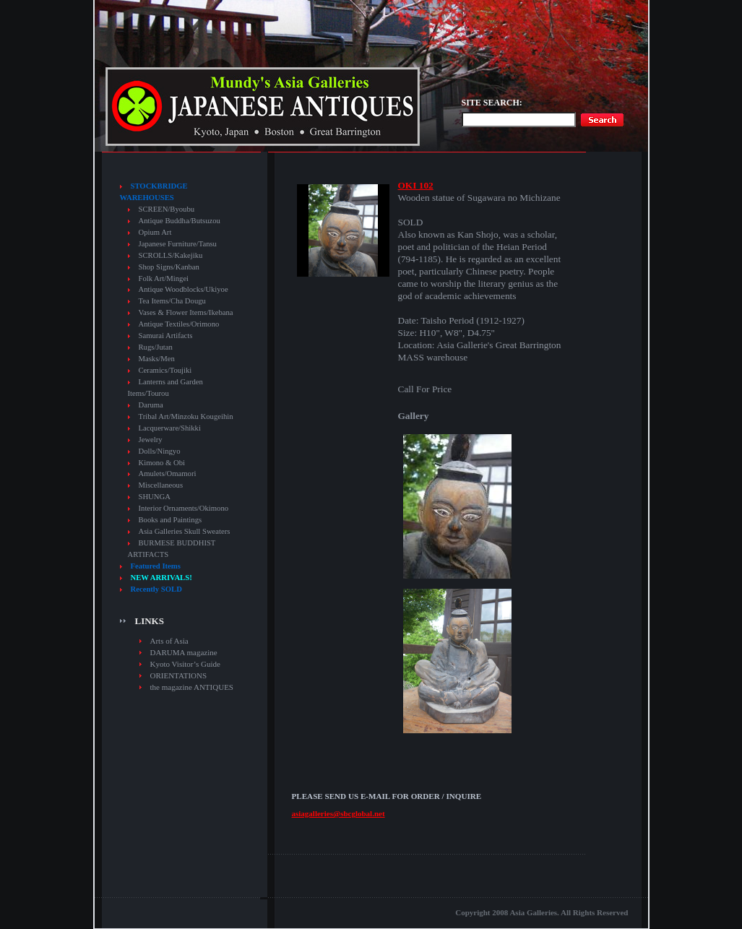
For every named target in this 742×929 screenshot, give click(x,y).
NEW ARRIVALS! (161, 578)
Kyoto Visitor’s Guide (185, 664)
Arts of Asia (169, 640)
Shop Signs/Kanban (169, 267)
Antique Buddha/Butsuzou (179, 221)
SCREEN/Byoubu (167, 209)
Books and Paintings (170, 520)
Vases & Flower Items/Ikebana (186, 312)
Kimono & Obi (162, 463)
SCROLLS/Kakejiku (171, 255)
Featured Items (156, 566)
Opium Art (155, 232)
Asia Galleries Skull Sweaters (184, 531)
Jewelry (151, 440)
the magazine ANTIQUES (191, 687)
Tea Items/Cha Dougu (172, 301)
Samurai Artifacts (166, 336)
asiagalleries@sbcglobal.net (338, 813)
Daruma (151, 405)
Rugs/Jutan (156, 347)
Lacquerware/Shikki (170, 428)
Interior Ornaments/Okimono (184, 508)
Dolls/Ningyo (160, 451)
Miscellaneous (161, 485)
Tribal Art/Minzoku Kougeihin (186, 416)
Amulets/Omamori (168, 474)
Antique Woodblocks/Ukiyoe (183, 289)
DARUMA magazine (183, 652)
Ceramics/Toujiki (165, 370)
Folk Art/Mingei (164, 278)
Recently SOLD (156, 589)
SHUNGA (155, 497)
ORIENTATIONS (178, 675)
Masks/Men (157, 359)
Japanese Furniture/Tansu (178, 244)
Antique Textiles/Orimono (179, 324)
